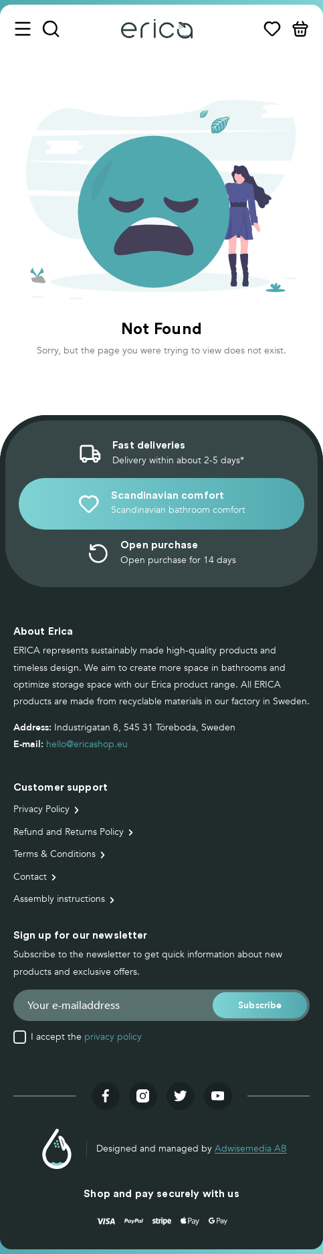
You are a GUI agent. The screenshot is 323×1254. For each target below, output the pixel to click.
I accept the (86, 1037)
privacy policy (113, 1036)
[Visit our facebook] (106, 1096)
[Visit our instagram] (143, 1096)
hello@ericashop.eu (87, 744)
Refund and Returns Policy (68, 832)
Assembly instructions (59, 899)
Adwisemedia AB (251, 1148)
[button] (260, 1005)
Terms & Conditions (54, 854)
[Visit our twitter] (181, 1096)
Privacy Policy (41, 809)
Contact (30, 876)
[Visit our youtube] (218, 1096)
